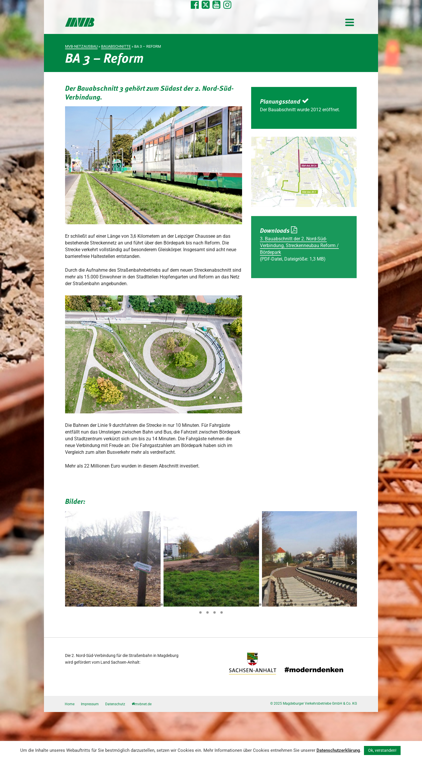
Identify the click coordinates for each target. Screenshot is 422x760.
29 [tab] (267, 604)
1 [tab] (70, 604)
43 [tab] (207, 612)
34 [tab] (302, 604)
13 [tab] (155, 604)
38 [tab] (330, 604)
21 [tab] (211, 604)
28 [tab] (260, 604)
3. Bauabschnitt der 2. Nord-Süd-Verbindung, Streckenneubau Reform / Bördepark (299, 245)
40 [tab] (345, 604)
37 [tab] (323, 604)
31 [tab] (281, 604)
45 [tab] (221, 612)
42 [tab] (200, 612)
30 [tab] (274, 604)
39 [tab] (338, 604)
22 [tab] (218, 604)
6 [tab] (105, 604)
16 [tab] (176, 604)
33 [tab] (295, 604)
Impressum (90, 704)
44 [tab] (214, 612)
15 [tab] (169, 604)
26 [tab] (246, 604)
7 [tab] (112, 604)
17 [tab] (183, 604)
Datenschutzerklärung (338, 750)
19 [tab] (197, 604)
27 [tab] (253, 604)
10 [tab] (134, 604)
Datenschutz (115, 704)
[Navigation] (349, 22)
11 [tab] (141, 604)
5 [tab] (98, 604)
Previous (69, 562)
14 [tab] (162, 604)
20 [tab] (204, 604)
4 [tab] (91, 604)
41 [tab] (352, 604)
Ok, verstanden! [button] (382, 750)
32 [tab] (288, 604)
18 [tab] (190, 604)
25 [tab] (239, 604)
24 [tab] (232, 604)
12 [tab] (148, 604)
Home (69, 704)
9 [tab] (127, 604)
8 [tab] (119, 604)
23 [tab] (225, 604)
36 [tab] (316, 604)
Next (352, 562)
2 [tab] (77, 604)
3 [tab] (84, 604)
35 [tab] (309, 604)
